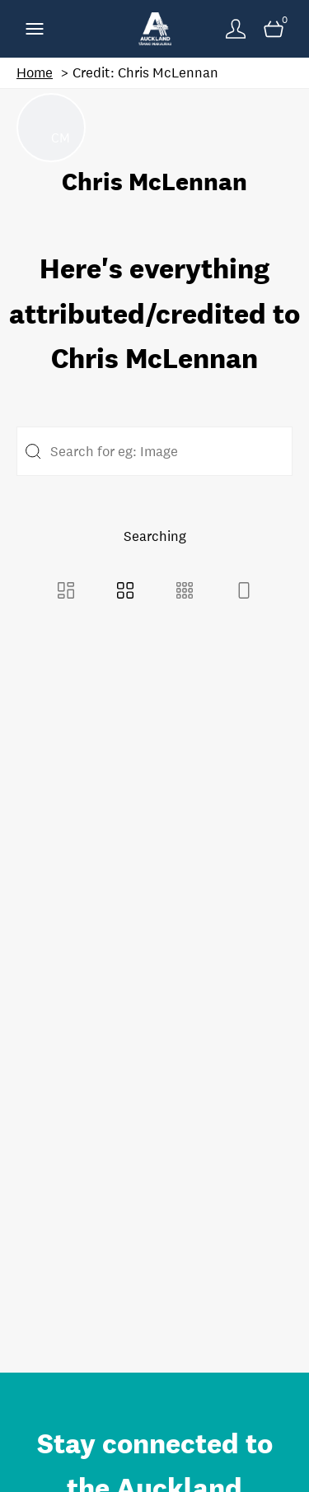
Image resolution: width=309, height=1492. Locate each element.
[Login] (236, 29)
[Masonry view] (66, 592)
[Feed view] (244, 592)
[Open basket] (274, 29)
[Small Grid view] (184, 592)
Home (34, 73)
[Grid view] (125, 592)
